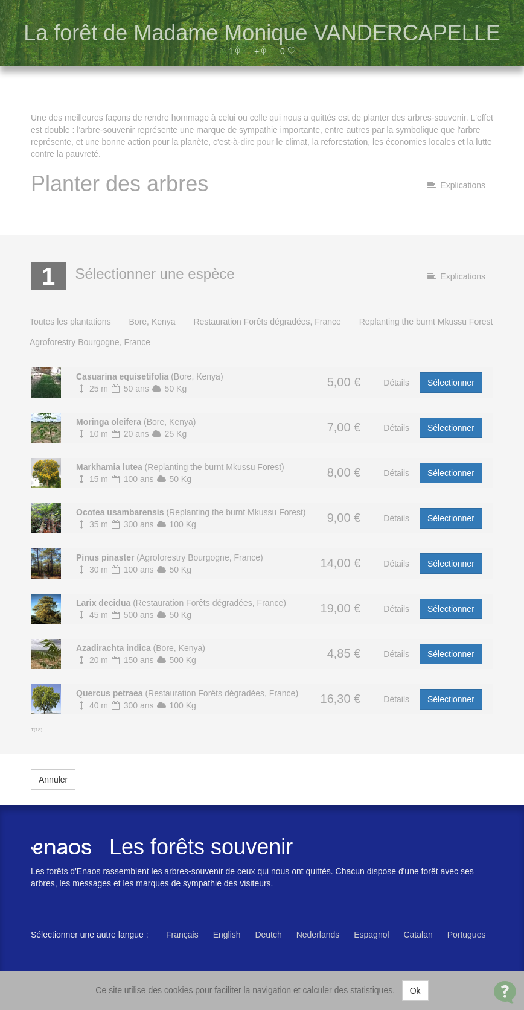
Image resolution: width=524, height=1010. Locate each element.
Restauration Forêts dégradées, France (266, 321)
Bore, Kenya (152, 321)
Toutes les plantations (70, 321)
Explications (456, 185)
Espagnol (371, 934)
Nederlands (318, 934)
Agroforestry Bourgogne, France (90, 342)
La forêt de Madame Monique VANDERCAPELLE (262, 33)
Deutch (268, 934)
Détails (396, 382)
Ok (415, 991)
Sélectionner (450, 382)
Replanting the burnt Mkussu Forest (426, 321)
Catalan (417, 934)
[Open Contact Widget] (505, 992)
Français (182, 934)
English (227, 934)
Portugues (466, 934)
